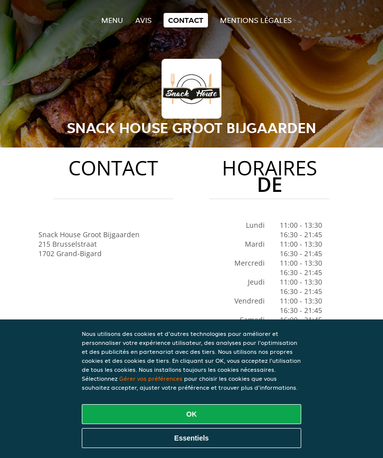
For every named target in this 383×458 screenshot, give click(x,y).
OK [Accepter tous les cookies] (192, 414)
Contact (185, 20)
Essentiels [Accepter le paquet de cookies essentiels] (191, 438)
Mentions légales (256, 20)
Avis (143, 20)
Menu (112, 20)
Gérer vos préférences (151, 378)
